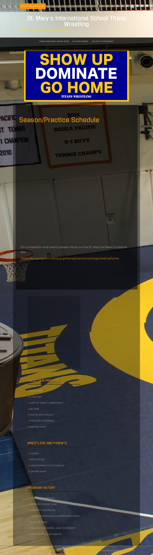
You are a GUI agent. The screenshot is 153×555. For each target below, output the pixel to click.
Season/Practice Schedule (47, 465)
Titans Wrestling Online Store (54, 41)
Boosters (36, 390)
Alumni (34, 408)
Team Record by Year (43, 504)
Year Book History (42, 498)
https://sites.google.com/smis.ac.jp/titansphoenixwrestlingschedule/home (70, 258)
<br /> (76, 191)
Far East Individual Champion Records (54, 516)
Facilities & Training (42, 420)
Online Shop (38, 426)
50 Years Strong (80, 41)
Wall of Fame (38, 522)
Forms (34, 453)
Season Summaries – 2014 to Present (52, 528)
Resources (37, 459)
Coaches (36, 396)
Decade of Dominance (103, 41)
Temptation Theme (42, 550)
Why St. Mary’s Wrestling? (33, 6)
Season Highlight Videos (46, 534)
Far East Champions (43, 510)
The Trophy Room (41, 414)
